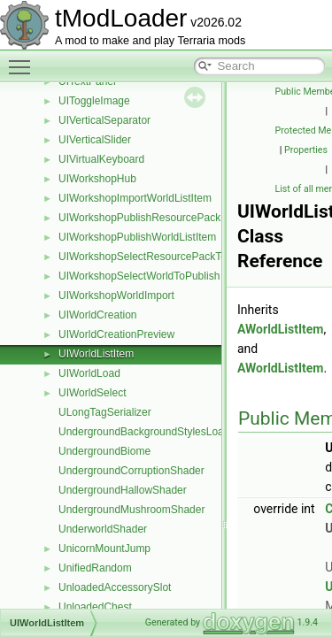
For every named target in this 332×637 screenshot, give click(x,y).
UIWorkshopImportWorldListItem (135, 198)
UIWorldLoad (89, 373)
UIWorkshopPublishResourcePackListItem (158, 217)
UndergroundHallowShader (122, 490)
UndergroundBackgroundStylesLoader (148, 432)
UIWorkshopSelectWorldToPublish (139, 276)
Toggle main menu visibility (24, 59)
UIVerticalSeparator (104, 120)
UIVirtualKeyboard (101, 159)
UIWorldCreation (97, 315)
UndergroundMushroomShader (131, 509)
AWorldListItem (280, 329)
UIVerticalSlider (94, 140)
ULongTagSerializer (104, 412)
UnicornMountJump (104, 548)
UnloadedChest (95, 607)
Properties (306, 150)
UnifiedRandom (95, 568)
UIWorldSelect (92, 393)
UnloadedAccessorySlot (114, 587)
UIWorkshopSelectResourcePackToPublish (159, 256)
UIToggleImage (94, 101)
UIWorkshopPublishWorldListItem (137, 237)
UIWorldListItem (96, 354)
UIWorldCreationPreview (116, 334)
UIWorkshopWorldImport (116, 295)
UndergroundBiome (104, 451)
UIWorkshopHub (97, 179)
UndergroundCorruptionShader (131, 470)
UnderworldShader (102, 529)
